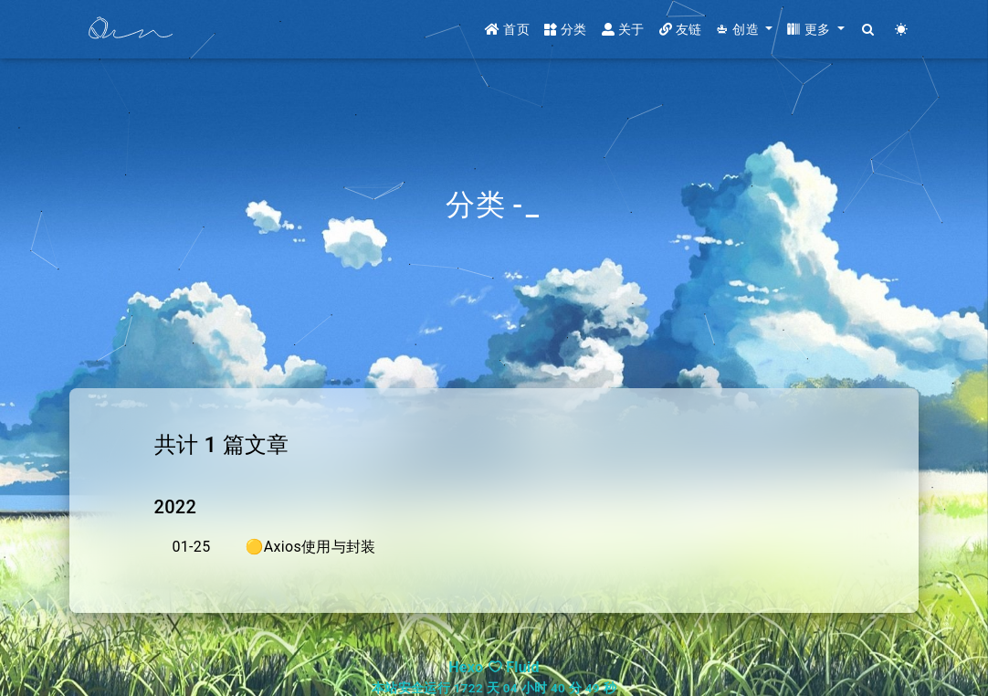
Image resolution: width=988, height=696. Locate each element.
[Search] (869, 30)
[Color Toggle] (902, 30)
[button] (744, 30)
